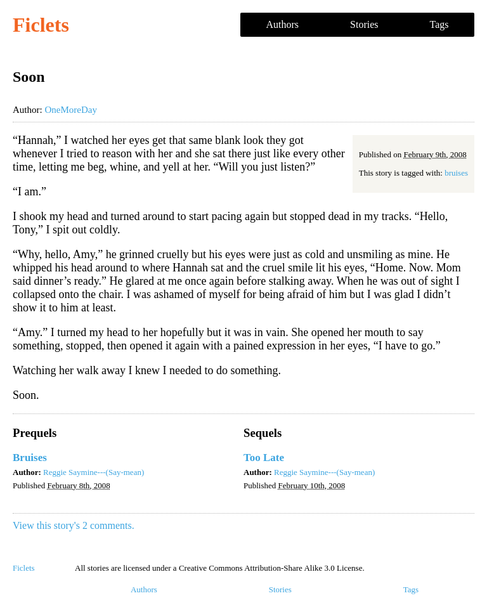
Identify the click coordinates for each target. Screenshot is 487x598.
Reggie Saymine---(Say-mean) (93, 472)
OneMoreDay (70, 110)
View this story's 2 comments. (73, 525)
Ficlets (41, 24)
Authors (282, 24)
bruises (456, 173)
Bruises (30, 458)
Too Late (264, 458)
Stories (364, 24)
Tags (439, 24)
